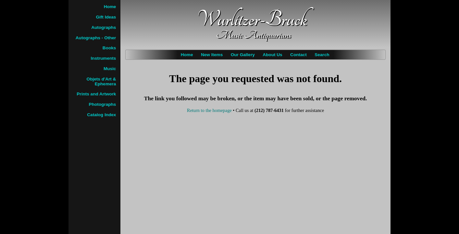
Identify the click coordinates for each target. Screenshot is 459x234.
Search (322, 54)
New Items (212, 54)
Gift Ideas (106, 17)
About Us (272, 54)
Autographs (103, 27)
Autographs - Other (96, 37)
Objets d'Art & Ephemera (101, 81)
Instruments (103, 58)
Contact (298, 54)
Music (110, 68)
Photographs (102, 104)
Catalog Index (101, 114)
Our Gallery (243, 54)
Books (109, 47)
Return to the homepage (209, 110)
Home (187, 54)
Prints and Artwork (96, 94)
